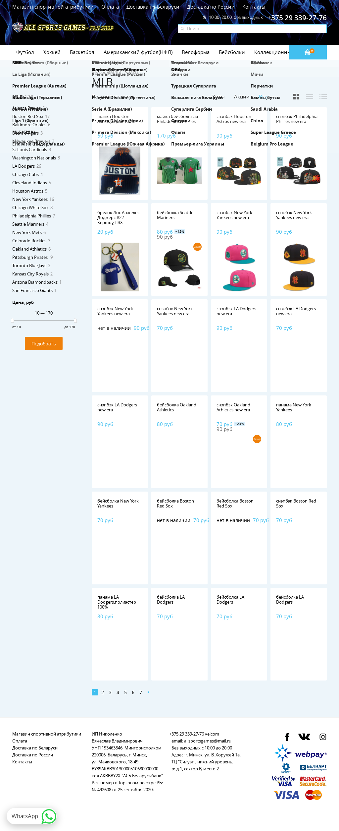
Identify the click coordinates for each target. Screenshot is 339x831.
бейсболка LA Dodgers (171, 599)
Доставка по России (211, 6)
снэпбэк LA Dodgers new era (236, 311)
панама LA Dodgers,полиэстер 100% (116, 602)
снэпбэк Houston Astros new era (234, 118)
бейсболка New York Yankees (118, 503)
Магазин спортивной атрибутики (53, 6)
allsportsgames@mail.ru (207, 741)
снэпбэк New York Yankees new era (234, 214)
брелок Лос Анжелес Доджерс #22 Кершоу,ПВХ (118, 217)
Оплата (110, 6)
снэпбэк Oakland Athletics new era (233, 407)
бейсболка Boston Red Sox (175, 503)
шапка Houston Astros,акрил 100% (116, 118)
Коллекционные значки (283, 52)
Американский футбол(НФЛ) (138, 52)
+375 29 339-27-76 (186, 734)
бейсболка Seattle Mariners (175, 214)
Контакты (254, 6)
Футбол (25, 52)
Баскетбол (82, 52)
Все (263, 96)
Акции (242, 96)
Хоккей (52, 52)
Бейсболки (232, 52)
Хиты (218, 96)
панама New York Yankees (293, 407)
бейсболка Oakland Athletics (176, 407)
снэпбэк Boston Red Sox (296, 503)
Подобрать (43, 343)
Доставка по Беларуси (152, 6)
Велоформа (196, 52)
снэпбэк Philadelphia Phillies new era (296, 118)
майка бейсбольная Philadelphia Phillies (177, 118)
